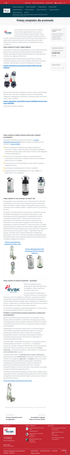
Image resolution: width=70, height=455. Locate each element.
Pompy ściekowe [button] (53, 7)
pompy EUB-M (15, 144)
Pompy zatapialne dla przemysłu (58, 437)
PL (62, 451)
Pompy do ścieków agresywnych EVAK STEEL (17, 381)
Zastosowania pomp (27, 407)
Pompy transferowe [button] (29, 9)
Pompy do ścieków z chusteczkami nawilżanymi (36, 434)
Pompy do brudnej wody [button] (18, 7)
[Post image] (27, 428)
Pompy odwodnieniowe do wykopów (59, 428)
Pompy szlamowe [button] (42, 7)
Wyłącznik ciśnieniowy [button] (54, 9)
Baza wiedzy (16, 407)
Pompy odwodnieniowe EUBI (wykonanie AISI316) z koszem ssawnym (34, 251)
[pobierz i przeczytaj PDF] (8, 446)
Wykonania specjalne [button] (17, 12)
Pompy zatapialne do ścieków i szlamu (58, 433)
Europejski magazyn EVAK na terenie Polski (36, 429)
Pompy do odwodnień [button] (31, 7)
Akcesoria (26, 12)
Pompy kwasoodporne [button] (18, 9)
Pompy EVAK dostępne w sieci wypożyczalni (35, 439)
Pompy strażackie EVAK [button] (41, 9)
